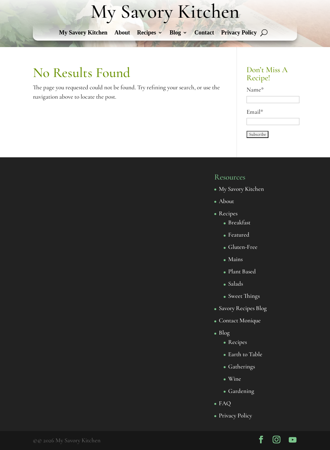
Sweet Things (244, 295)
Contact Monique (240, 320)
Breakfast (239, 222)
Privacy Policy (239, 33)
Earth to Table (245, 354)
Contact (204, 33)
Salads (235, 283)
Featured (238, 234)
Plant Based (242, 271)
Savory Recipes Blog (243, 308)
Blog (175, 33)
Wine (234, 378)
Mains (235, 259)
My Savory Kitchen (83, 33)
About (122, 33)
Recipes (146, 33)
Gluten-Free (242, 246)
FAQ (225, 403)
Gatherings (241, 366)
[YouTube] (292, 440)
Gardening (241, 391)
